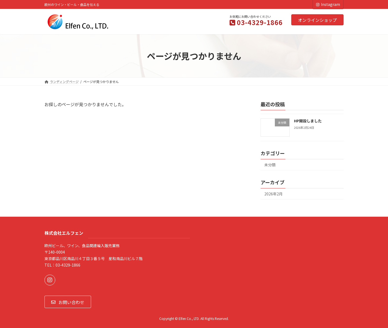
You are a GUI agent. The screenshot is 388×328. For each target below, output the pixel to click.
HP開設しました (308, 120)
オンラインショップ (317, 20)
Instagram (328, 4)
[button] (67, 302)
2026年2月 (273, 193)
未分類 (270, 165)
